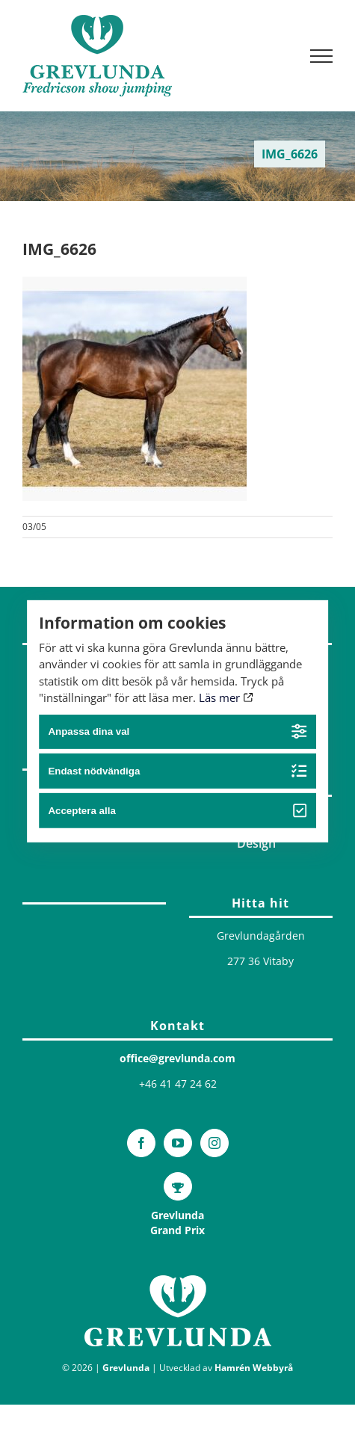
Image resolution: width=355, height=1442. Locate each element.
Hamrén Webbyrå (253, 1367)
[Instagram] (214, 1143)
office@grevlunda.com (177, 1058)
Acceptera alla (177, 811)
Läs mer (226, 697)
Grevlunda (125, 1367)
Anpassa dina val (177, 731)
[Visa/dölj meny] (322, 56)
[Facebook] (141, 1143)
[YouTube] (178, 1143)
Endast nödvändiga (177, 771)
